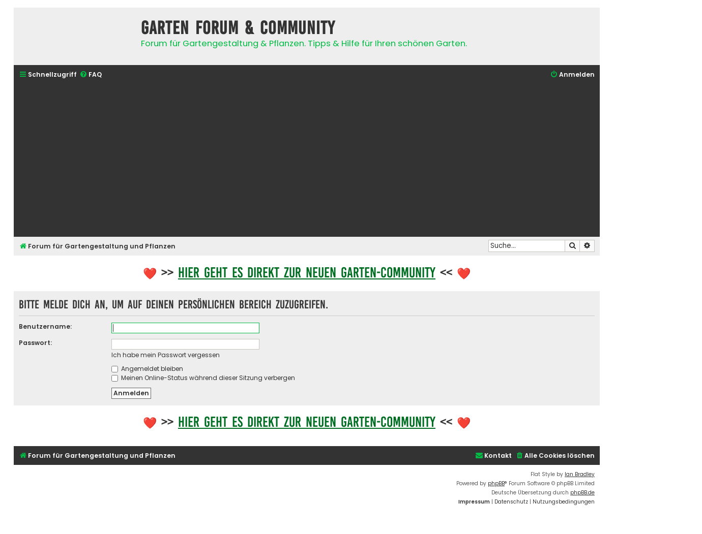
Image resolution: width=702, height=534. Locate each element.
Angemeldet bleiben (147, 368)
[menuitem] (90, 75)
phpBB (496, 483)
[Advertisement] (307, 159)
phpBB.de (582, 492)
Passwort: (35, 342)
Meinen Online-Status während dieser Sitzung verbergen (203, 377)
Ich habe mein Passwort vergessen (165, 355)
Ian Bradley (580, 474)
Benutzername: (45, 326)
